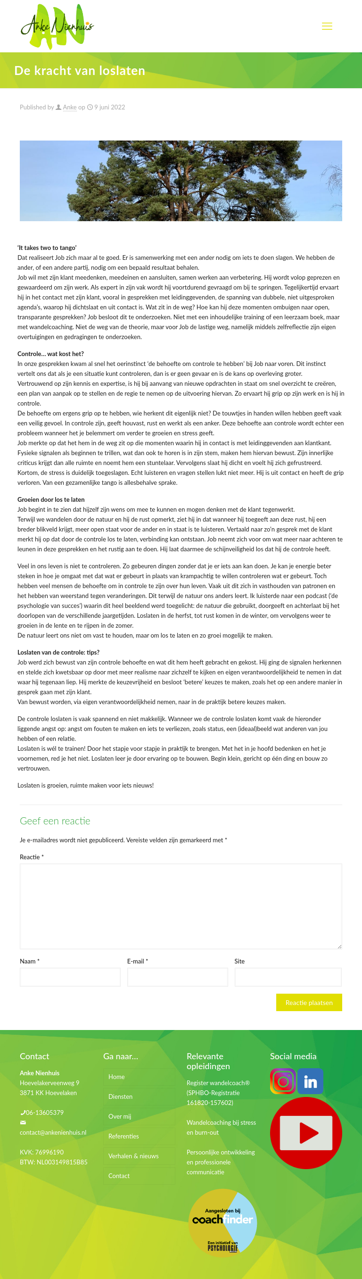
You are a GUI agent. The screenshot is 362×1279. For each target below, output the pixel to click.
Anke (70, 107)
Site (240, 961)
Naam (30, 961)
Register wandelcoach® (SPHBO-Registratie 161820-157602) (218, 1092)
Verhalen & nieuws (133, 1156)
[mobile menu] (327, 26)
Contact (119, 1175)
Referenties (123, 1136)
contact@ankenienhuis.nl (53, 1132)
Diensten (120, 1096)
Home (116, 1076)
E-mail (137, 961)
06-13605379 (45, 1112)
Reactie (32, 857)
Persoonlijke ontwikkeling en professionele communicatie (221, 1162)
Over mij (120, 1116)
